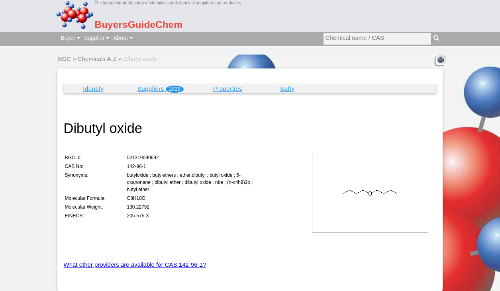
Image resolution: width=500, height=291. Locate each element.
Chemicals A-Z (97, 58)
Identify (93, 88)
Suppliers (160, 89)
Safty (287, 88)
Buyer (70, 38)
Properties (227, 88)
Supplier (96, 38)
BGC (64, 58)
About (122, 38)
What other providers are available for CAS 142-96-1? (135, 264)
